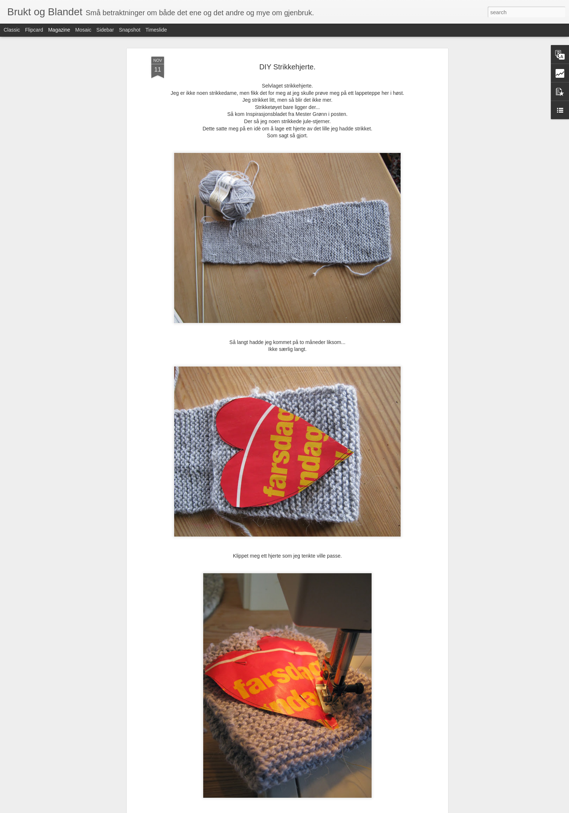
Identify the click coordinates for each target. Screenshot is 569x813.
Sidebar (105, 30)
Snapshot (129, 30)
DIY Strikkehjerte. (287, 67)
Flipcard (34, 30)
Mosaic (83, 30)
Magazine (59, 30)
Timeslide (156, 30)
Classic (12, 30)
